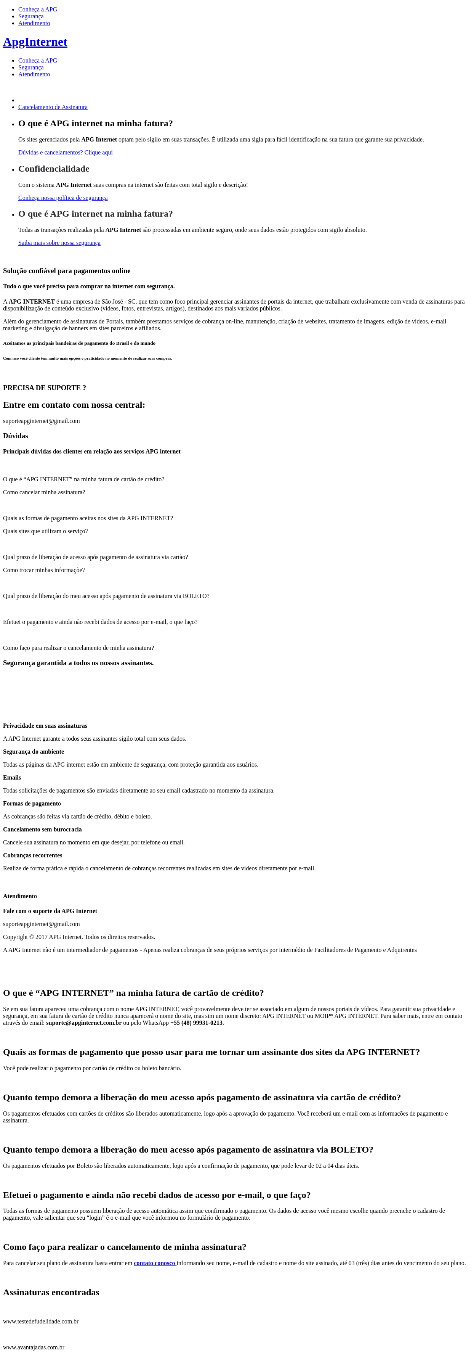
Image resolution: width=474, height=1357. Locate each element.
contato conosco (155, 1263)
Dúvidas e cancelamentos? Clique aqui (65, 152)
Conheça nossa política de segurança (63, 198)
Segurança (31, 16)
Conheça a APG (37, 9)
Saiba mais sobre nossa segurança (59, 243)
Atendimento (34, 23)
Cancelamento (53, 107)
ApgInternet (35, 41)
